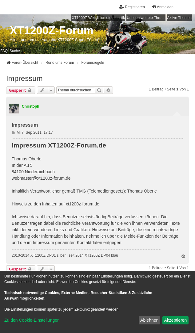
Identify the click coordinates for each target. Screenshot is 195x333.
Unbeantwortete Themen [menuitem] (146, 18)
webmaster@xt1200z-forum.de (41, 178)
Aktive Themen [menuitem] (179, 18)
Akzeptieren (175, 320)
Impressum (24, 78)
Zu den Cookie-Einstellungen (32, 320)
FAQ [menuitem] (4, 51)
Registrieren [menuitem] (132, 7)
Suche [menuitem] (15, 51)
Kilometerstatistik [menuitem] (111, 18)
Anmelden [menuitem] (162, 7)
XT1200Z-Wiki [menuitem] (83, 18)
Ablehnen (149, 320)
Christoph (30, 106)
